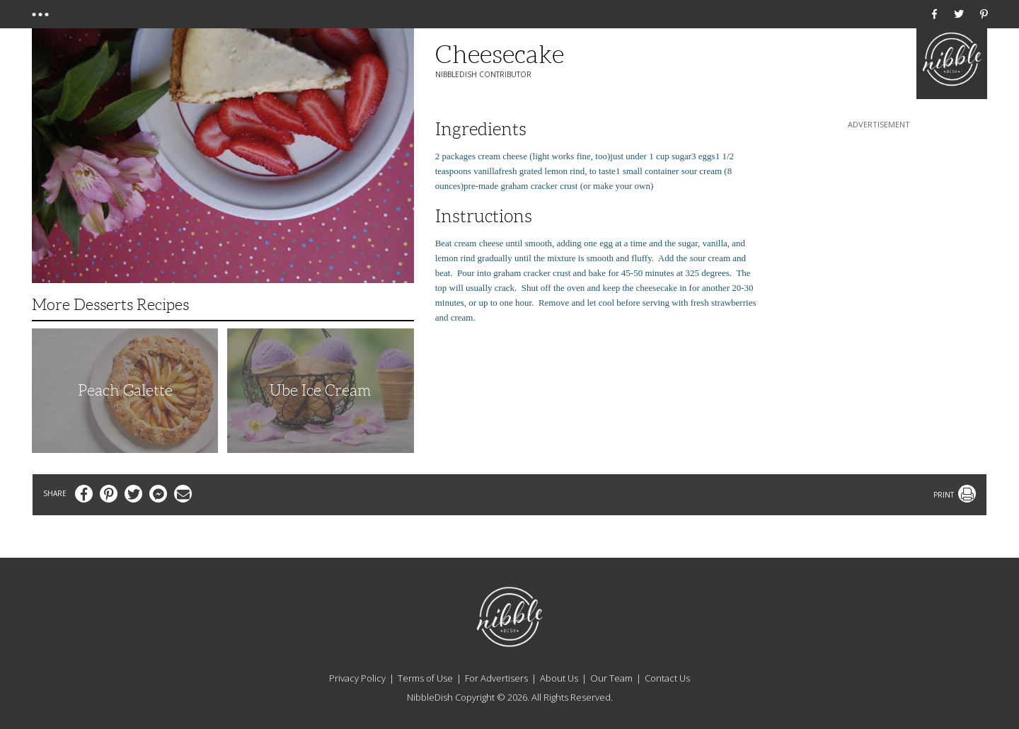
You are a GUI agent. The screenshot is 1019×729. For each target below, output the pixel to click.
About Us (559, 678)
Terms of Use (425, 678)
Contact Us (667, 678)
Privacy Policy (357, 678)
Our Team (611, 678)
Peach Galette (125, 390)
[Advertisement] (879, 220)
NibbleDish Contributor (483, 74)
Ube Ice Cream (320, 390)
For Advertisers (496, 678)
